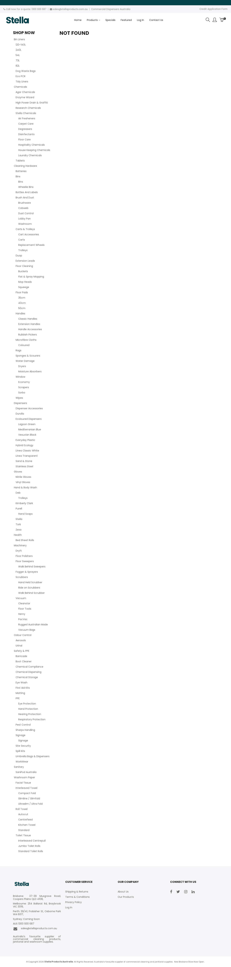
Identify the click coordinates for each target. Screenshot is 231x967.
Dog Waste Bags (26, 71)
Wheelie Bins (26, 187)
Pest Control (23, 724)
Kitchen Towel (26, 825)
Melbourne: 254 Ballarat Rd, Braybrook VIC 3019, (37, 905)
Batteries (21, 171)
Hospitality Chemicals (31, 145)
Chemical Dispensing (28, 672)
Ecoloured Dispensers (29, 419)
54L (18, 55)
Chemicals (20, 87)
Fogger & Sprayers (27, 572)
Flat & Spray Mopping (31, 276)
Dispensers (20, 403)
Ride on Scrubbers (29, 587)
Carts (21, 239)
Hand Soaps (25, 514)
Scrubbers (22, 577)
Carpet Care (26, 123)
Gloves (18, 471)
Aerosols (21, 640)
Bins (18, 176)
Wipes (19, 398)
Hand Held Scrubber (30, 582)
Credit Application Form (213, 9)
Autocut (23, 814)
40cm (22, 303)
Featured (126, 20)
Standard (23, 830)
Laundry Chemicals (30, 155)
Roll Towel (22, 809)
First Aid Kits (23, 688)
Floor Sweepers (25, 561)
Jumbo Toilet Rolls (29, 846)
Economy (24, 382)
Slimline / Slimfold (29, 798)
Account (215, 20)
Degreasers (25, 129)
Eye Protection (27, 703)
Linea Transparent (27, 456)
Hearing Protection (29, 714)
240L (18, 50)
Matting (20, 693)
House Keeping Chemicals (34, 150)
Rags (18, 350)
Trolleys (23, 250)
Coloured (23, 345)
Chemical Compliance (29, 666)
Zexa (18, 529)
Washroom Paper (24, 777)
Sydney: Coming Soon (26, 919)
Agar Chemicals (25, 92)
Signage (20, 735)
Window (20, 377)
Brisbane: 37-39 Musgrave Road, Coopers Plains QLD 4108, (37, 898)
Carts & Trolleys (25, 229)
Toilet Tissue (23, 835)
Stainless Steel (24, 466)
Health (18, 535)
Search (208, 20)
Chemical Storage (27, 677)
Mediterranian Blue (29, 429)
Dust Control (26, 213)
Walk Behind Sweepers (31, 566)
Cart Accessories (28, 234)
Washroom (25, 224)
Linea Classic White (27, 450)
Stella (19, 519)
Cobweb (23, 208)
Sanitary (19, 767)
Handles (20, 313)
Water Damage (25, 361)
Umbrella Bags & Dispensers (32, 756)
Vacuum (21, 598)
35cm (21, 297)
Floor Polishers (24, 556)
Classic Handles (27, 319)
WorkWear (22, 761)
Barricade (21, 656)
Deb (18, 492)
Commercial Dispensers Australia (110, 9)
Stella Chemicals (26, 113)
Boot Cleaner (24, 661)
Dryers (22, 366)
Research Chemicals (28, 108)
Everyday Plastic (25, 440)
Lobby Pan (24, 218)
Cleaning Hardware (25, 166)
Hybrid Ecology (24, 445)
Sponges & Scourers (28, 355)
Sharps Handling (25, 730)
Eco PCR (20, 76)
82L (18, 65)
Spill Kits (20, 751)
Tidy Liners (22, 81)
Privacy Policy (73, 902)
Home (78, 20)
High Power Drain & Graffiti (32, 102)
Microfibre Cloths (26, 340)
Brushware (24, 203)
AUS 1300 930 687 (23, 923)
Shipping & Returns (76, 891)
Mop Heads (25, 282)
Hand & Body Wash (25, 487)
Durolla (20, 413)
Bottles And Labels (27, 192)
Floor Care (24, 139)
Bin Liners (19, 39)
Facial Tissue (23, 782)
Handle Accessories (30, 329)
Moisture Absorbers (30, 371)
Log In (140, 20)
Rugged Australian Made (33, 624)
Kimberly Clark (24, 503)
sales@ (57, 9)
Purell (19, 508)
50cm (21, 308)
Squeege (23, 287)
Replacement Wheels (31, 245)
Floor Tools (24, 608)
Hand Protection (28, 709)
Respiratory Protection (31, 719)
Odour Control (22, 635)
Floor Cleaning (24, 266)
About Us (123, 891)
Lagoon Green (26, 424)
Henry (21, 614)
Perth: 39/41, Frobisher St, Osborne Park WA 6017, (37, 913)
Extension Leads (25, 261)
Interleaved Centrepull (32, 840)
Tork (18, 524)
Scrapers (23, 387)
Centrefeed (25, 819)
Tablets (20, 160)
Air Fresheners (26, 118)
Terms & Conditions (77, 897)
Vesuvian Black (27, 434)
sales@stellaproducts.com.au (35, 929)
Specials (110, 20)
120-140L (21, 44)
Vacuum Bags (26, 630)
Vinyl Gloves (23, 482)
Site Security (23, 746)
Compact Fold (27, 793)
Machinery (20, 545)
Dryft (19, 550)
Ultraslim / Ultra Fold (30, 804)
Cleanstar (24, 603)
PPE (18, 698)
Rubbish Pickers (27, 334)
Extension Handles (29, 324)
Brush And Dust (25, 197)
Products (92, 20)
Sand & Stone (24, 461)
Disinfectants (26, 134)
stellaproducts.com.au (74, 9)
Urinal (19, 645)
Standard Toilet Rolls (30, 851)
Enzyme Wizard (25, 97)
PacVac (23, 619)
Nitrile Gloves (23, 477)
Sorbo (21, 392)
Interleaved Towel (26, 788)
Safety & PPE (21, 651)
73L (18, 60)
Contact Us (156, 20)
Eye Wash (21, 682)
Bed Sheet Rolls (25, 540)
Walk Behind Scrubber (31, 593)
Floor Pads (22, 292)
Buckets (23, 271)
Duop (19, 255)
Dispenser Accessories (29, 408)
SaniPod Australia (26, 772)
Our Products (126, 897)
